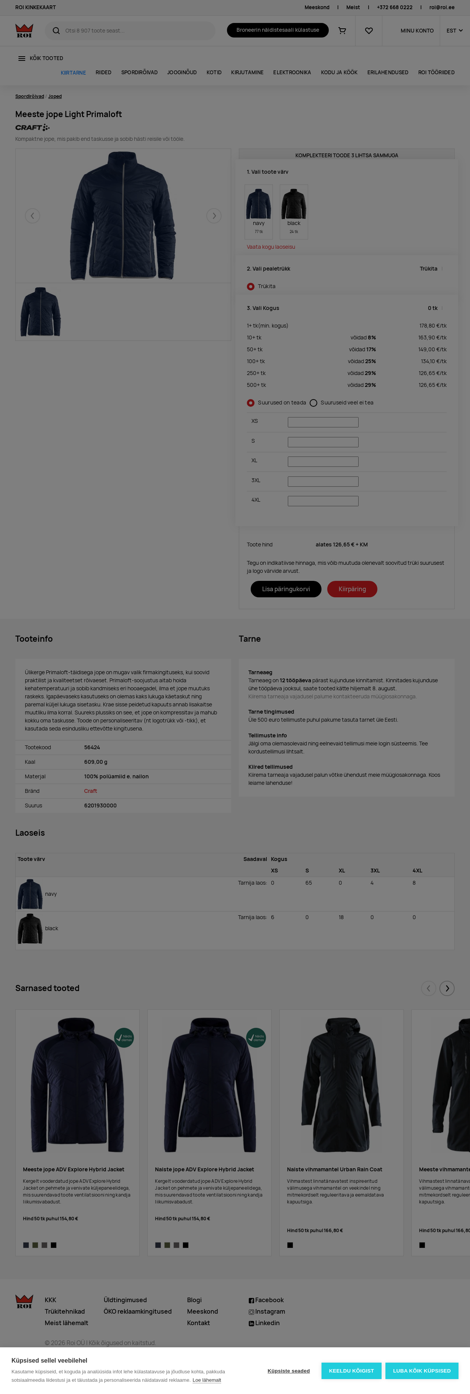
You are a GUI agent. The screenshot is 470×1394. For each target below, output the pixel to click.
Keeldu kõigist (351, 1371)
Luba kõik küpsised (422, 1371)
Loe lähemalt (207, 1380)
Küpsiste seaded (289, 1371)
